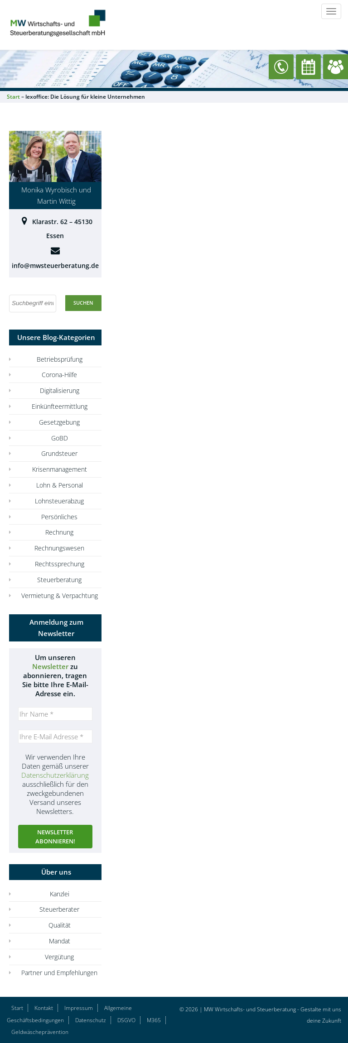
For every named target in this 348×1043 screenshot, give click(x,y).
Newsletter (50, 666)
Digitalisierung (59, 390)
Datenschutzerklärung (55, 775)
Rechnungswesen (59, 548)
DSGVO (126, 1020)
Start (17, 1008)
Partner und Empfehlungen (59, 972)
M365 (154, 1020)
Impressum (78, 1008)
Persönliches (59, 516)
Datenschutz (90, 1020)
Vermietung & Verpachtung (59, 595)
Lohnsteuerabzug (59, 501)
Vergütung (59, 956)
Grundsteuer (59, 453)
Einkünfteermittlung (59, 406)
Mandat (59, 941)
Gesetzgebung (59, 422)
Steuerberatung (59, 579)
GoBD (59, 438)
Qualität (59, 925)
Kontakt (43, 1008)
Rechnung (59, 532)
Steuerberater (59, 909)
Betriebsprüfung (59, 359)
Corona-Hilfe (59, 374)
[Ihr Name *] (55, 714)
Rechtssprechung (59, 564)
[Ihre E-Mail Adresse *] (55, 736)
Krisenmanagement (59, 469)
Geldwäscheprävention (39, 1032)
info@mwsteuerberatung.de (55, 265)
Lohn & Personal (59, 485)
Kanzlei (59, 894)
